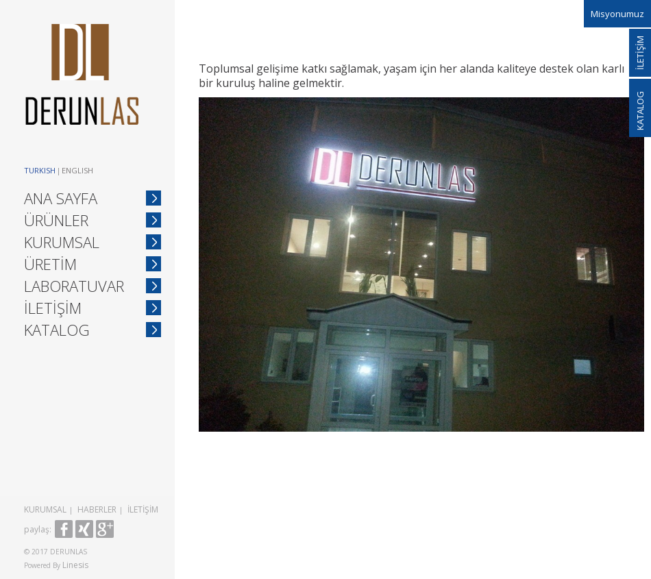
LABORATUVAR (74, 285)
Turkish (40, 170)
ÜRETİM (50, 263)
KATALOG (57, 329)
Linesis (75, 565)
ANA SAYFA (60, 198)
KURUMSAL (61, 241)
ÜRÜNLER (56, 219)
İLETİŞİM (53, 307)
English (77, 170)
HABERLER (96, 509)
